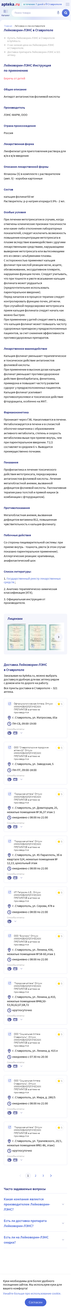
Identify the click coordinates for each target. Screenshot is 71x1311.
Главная (8, 25)
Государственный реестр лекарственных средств (32, 580)
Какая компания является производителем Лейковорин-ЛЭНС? (34, 1204)
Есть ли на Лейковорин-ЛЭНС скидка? (34, 1239)
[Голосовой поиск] (58, 13)
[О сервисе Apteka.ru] (67, 4)
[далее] (58, 637)
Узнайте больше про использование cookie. (32, 1293)
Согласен (35, 1302)
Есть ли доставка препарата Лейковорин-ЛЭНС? (34, 1223)
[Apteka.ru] (11, 4)
